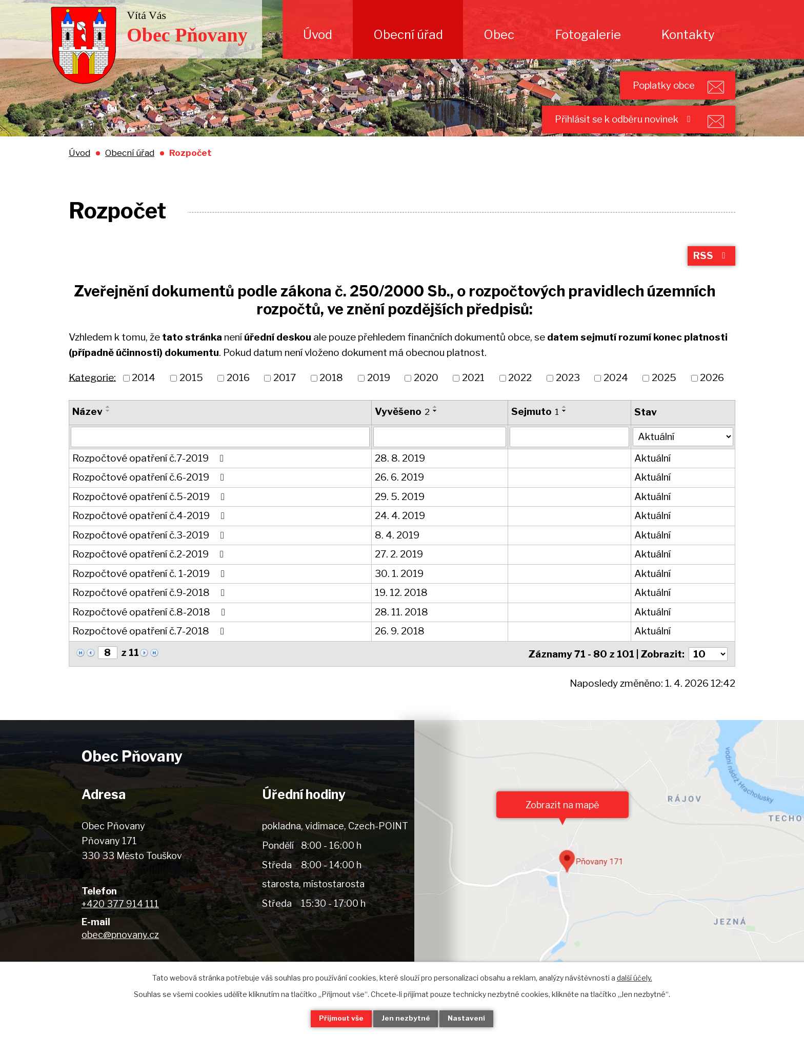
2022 (520, 392)
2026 (712, 392)
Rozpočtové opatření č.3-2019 (150, 550)
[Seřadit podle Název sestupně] (108, 426)
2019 (378, 392)
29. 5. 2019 (400, 511)
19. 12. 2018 (401, 607)
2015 (191, 392)
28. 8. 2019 (400, 473)
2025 (664, 392)
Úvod (317, 34)
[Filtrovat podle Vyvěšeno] (439, 452)
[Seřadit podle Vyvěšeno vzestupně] (435, 422)
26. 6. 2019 (399, 492)
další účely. (634, 976)
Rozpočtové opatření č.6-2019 (150, 492)
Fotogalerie (588, 34)
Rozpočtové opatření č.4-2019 (150, 530)
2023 (568, 392)
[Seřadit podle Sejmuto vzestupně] (564, 422)
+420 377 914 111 (120, 917)
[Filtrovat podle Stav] (683, 451)
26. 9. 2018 (400, 646)
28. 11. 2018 (401, 627)
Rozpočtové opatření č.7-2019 (150, 473)
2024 (616, 392)
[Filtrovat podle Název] (220, 452)
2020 (426, 392)
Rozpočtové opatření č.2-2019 (150, 569)
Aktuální (653, 473)
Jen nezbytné (406, 1018)
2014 (143, 392)
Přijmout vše (336, 1018)
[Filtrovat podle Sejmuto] (569, 452)
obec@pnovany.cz (120, 948)
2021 (473, 392)
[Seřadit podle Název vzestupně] (108, 422)
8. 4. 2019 (397, 550)
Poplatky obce (653, 88)
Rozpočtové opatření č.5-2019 (150, 511)
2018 (331, 392)
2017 (284, 392)
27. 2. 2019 (399, 569)
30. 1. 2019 (399, 588)
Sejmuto (535, 426)
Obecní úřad (408, 34)
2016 (238, 392)
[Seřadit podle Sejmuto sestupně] (564, 426)
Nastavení (473, 1018)
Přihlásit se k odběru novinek (614, 128)
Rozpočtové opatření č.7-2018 (150, 646)
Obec (499, 34)
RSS (710, 270)
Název (87, 426)
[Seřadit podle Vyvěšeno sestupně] (435, 426)
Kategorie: (92, 392)
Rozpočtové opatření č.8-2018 (150, 627)
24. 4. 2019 (400, 530)
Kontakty (688, 34)
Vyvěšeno (402, 426)
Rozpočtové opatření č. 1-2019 (150, 588)
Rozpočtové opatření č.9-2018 (150, 607)
